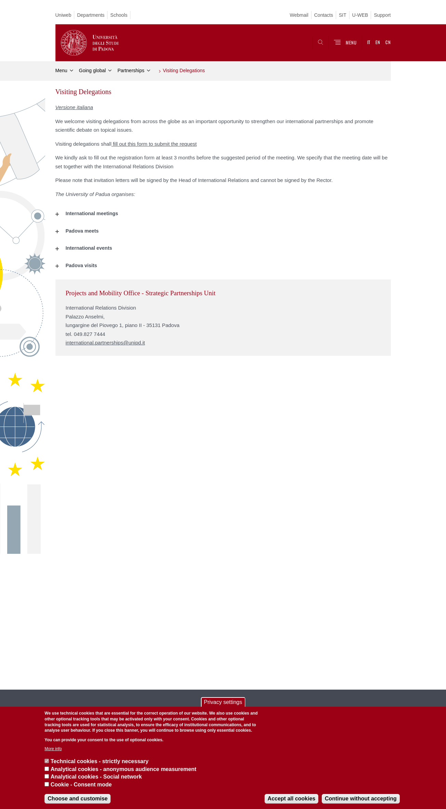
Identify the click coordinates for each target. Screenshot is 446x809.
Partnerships (130, 70)
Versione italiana (74, 107)
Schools (118, 15)
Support (382, 15)
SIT (342, 15)
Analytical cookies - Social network (96, 777)
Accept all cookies (292, 798)
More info (53, 748)
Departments (90, 15)
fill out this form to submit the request (154, 144)
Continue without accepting (361, 798)
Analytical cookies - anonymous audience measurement (123, 769)
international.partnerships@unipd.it (105, 342)
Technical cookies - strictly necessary (100, 761)
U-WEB (360, 15)
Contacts (323, 15)
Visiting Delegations (184, 70)
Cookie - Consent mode (81, 784)
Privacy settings (223, 702)
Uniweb (63, 15)
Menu (61, 70)
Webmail (299, 15)
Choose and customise (77, 798)
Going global (92, 70)
